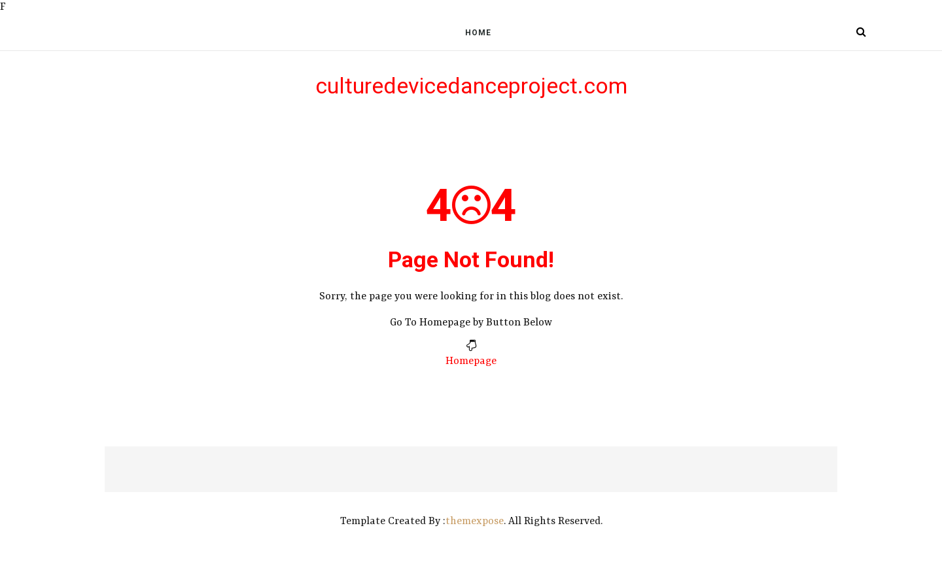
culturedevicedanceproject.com (471, 86)
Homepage (471, 361)
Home (478, 32)
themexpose (474, 521)
